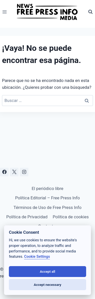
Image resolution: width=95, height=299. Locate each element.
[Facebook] (4, 172)
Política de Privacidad (27, 216)
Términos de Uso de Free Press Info (47, 207)
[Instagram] (24, 172)
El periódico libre (47, 188)
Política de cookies (71, 216)
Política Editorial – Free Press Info (47, 197)
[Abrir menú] (4, 12)
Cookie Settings (37, 256)
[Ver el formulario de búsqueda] (90, 11)
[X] (14, 172)
